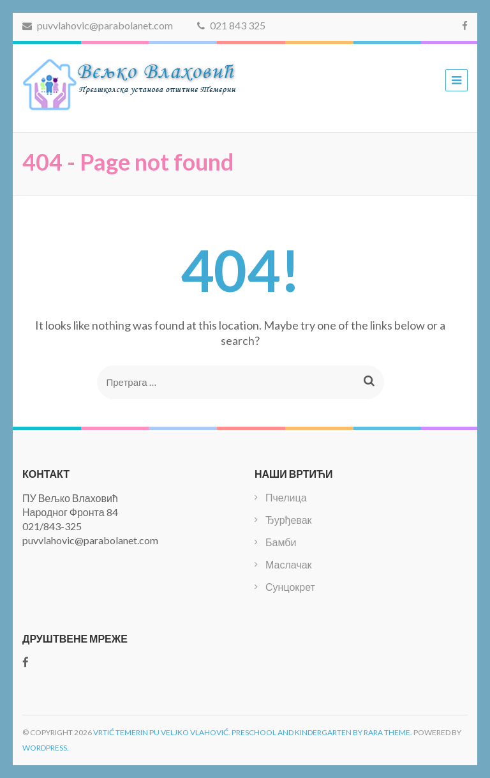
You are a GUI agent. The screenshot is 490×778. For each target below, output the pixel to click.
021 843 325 (231, 25)
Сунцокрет (290, 587)
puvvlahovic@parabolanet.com (97, 25)
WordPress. (45, 747)
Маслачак (288, 564)
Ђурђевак (288, 520)
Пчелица (286, 497)
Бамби (280, 542)
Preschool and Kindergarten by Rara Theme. (322, 732)
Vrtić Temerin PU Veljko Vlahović (160, 732)
